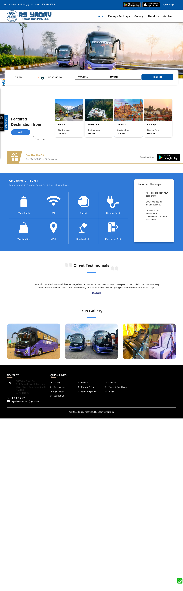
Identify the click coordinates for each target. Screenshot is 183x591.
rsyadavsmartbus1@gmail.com (21, 4)
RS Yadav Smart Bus (104, 412)
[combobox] (25, 77)
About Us (153, 16)
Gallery (138, 16)
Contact (168, 16)
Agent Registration (88, 391)
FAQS (109, 391)
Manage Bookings (119, 16)
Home (100, 16)
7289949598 (47, 4)
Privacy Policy (86, 387)
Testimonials (57, 387)
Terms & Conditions (115, 387)
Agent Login (168, 4)
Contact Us (57, 396)
